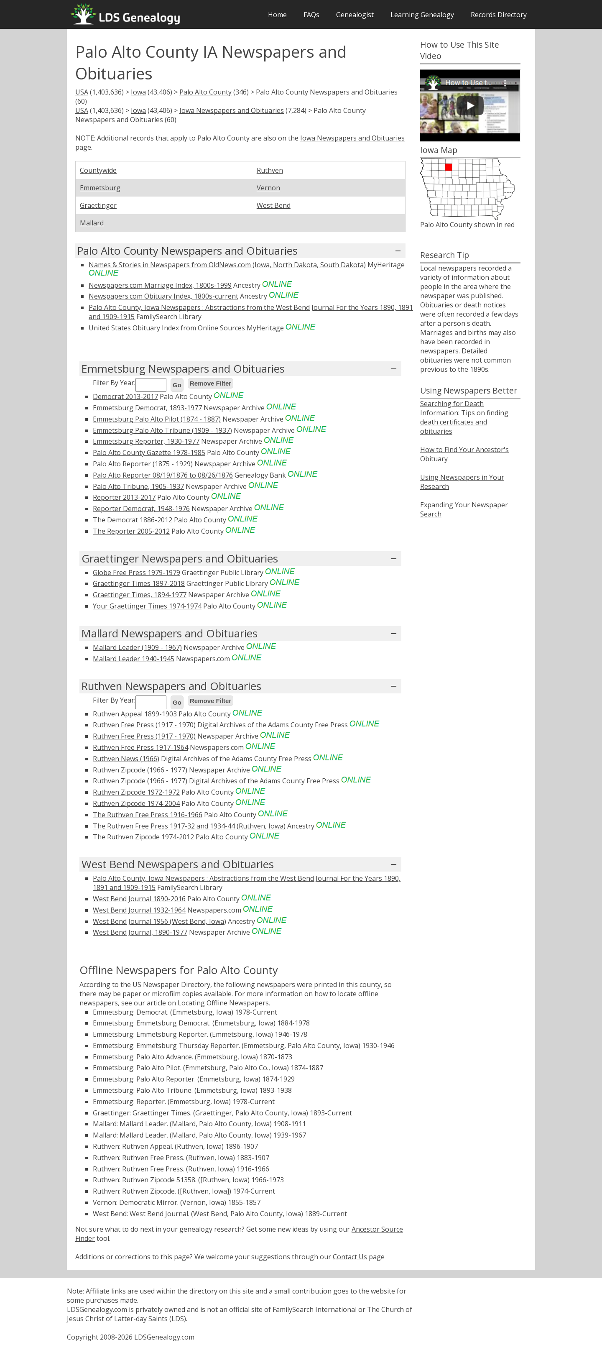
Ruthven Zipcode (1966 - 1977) (140, 770)
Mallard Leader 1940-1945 (133, 658)
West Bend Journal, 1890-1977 (140, 932)
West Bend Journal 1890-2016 (139, 898)
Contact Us (350, 1256)
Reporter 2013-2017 (124, 497)
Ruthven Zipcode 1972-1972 (136, 792)
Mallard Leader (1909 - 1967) (137, 647)
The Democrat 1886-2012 (132, 519)
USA (81, 92)
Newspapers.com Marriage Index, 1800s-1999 (160, 285)
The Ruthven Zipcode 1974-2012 (143, 836)
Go (177, 385)
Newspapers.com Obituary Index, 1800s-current (163, 296)
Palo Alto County (205, 92)
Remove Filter (210, 383)
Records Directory (499, 14)
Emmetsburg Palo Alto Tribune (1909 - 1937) (162, 430)
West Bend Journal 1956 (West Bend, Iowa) (159, 921)
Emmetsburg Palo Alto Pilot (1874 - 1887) (157, 419)
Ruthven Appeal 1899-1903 (135, 713)
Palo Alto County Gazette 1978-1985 (149, 452)
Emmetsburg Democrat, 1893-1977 (147, 407)
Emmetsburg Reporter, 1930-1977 (146, 441)
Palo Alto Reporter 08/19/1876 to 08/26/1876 (163, 475)
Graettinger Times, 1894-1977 (139, 594)
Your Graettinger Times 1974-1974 (147, 606)
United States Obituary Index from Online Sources (167, 327)
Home (277, 14)
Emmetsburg (100, 187)
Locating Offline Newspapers (223, 1002)
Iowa (138, 92)
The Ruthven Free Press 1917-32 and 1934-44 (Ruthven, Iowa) (189, 826)
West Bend (274, 205)
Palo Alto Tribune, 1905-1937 (138, 486)
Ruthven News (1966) (126, 758)
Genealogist (355, 14)
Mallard (92, 223)
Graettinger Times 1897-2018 (139, 583)
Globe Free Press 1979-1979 (136, 572)
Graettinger (98, 205)
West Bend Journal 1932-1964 (139, 910)
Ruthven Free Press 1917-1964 (140, 747)
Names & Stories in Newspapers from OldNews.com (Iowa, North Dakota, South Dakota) (227, 264)
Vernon (268, 187)
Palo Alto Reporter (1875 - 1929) (143, 463)
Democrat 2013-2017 (125, 396)
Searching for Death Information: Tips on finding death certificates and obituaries (464, 417)
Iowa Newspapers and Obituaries (231, 110)
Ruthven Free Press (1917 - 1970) (144, 724)
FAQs (311, 14)
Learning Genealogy (422, 14)
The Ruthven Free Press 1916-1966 (147, 814)
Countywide (98, 170)
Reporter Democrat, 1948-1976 (141, 508)
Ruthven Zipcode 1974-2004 (136, 803)
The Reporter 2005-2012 (131, 531)
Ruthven (270, 170)
